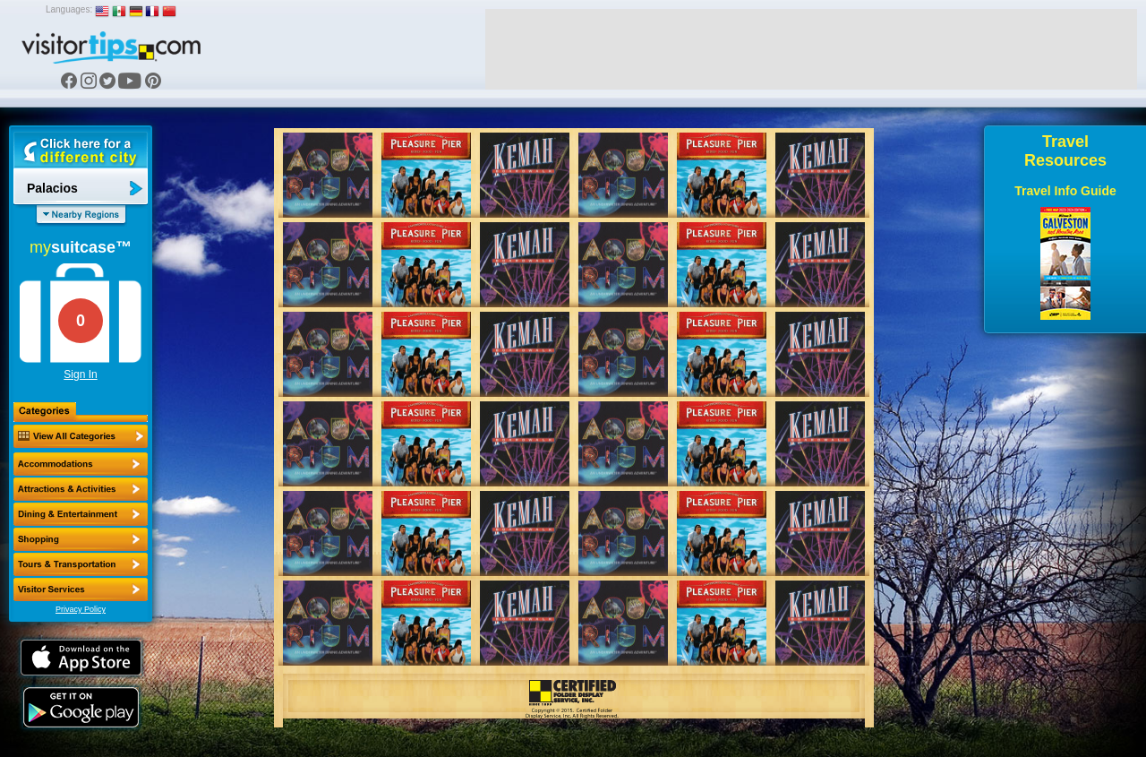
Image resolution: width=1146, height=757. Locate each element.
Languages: (69, 9)
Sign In (80, 374)
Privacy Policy (81, 609)
